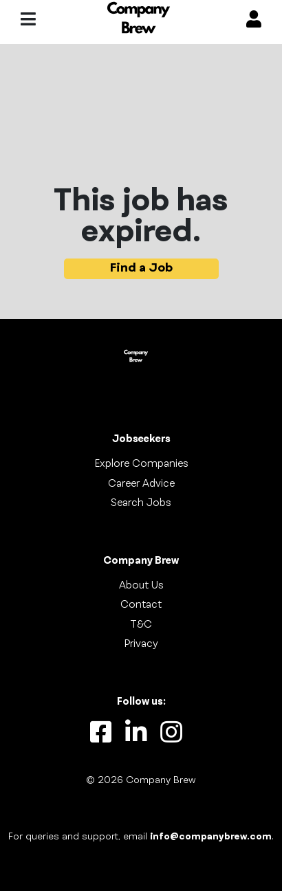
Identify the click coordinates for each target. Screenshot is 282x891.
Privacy (141, 644)
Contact (141, 605)
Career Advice (141, 484)
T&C (141, 625)
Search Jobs (141, 503)
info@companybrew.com (211, 837)
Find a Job (141, 268)
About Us (141, 586)
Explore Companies (141, 464)
